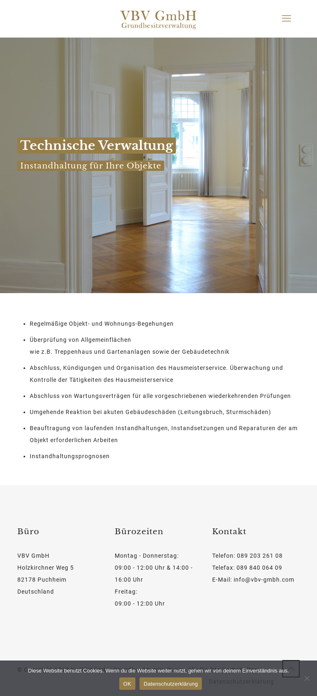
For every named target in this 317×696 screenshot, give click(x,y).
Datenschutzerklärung (171, 684)
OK (127, 684)
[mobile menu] (286, 19)
